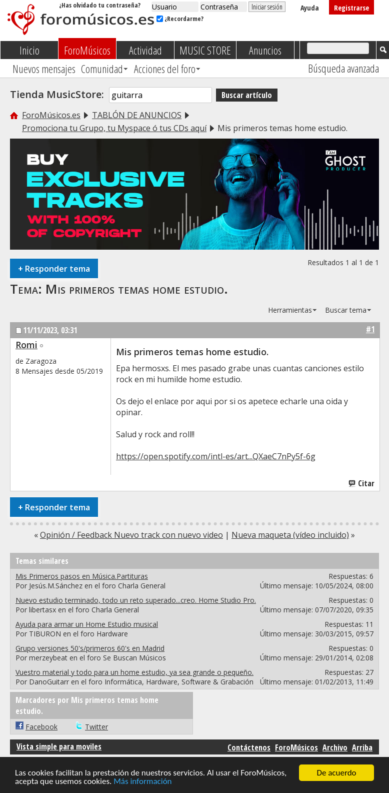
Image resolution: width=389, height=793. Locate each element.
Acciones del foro (165, 68)
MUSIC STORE (205, 50)
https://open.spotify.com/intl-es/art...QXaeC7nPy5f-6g (216, 456)
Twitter (96, 726)
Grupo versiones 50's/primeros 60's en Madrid (90, 648)
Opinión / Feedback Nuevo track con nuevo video (131, 534)
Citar (362, 483)
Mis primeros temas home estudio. (137, 289)
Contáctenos (249, 747)
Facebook (42, 726)
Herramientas (290, 310)
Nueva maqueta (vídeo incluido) (290, 534)
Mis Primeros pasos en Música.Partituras (82, 576)
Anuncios (265, 50)
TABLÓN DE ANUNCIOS (137, 115)
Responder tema (54, 268)
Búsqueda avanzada (343, 68)
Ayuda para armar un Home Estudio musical (87, 624)
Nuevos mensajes (44, 68)
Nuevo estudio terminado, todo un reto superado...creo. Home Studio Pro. (136, 600)
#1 (370, 329)
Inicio (30, 50)
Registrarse (351, 8)
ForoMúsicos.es (51, 115)
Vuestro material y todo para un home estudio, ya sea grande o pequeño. (135, 672)
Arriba (362, 747)
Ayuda (309, 8)
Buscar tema (345, 310)
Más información (143, 781)
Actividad (145, 50)
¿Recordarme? (180, 18)
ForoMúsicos (87, 50)
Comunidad (102, 68)
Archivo (335, 747)
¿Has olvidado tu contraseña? (99, 5)
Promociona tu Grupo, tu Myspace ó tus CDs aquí (114, 128)
